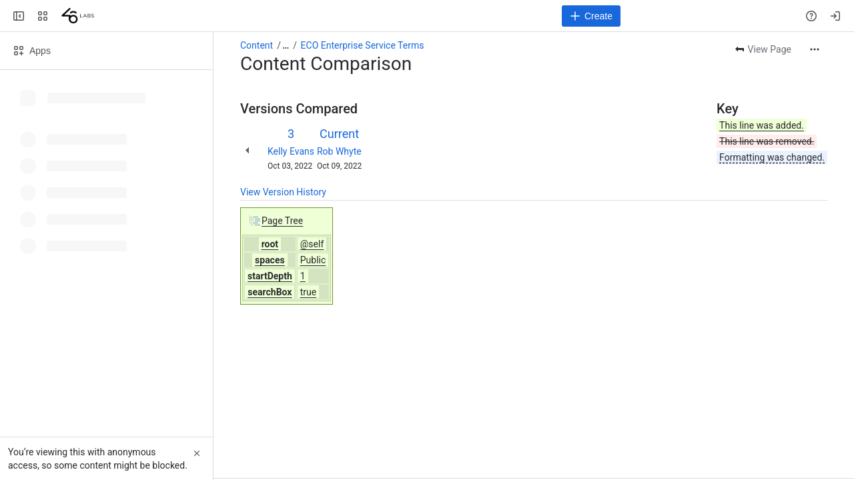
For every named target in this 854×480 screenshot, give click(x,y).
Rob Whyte (339, 151)
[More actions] (814, 49)
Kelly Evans (291, 151)
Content (256, 45)
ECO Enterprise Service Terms (362, 45)
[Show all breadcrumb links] (285, 45)
